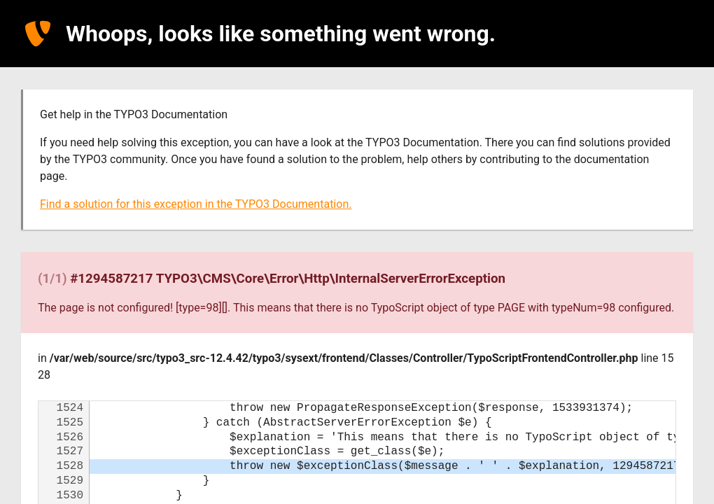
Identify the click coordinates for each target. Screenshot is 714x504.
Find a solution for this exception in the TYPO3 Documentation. (195, 204)
